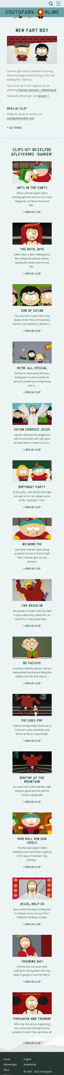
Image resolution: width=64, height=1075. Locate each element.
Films (6, 1069)
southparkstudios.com (20, 118)
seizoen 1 (43, 95)
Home (6, 1059)
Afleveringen (10, 1064)
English (27, 1059)
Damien (44, 154)
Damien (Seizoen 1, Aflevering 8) (37, 90)
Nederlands (30, 1064)
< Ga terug (14, 127)
